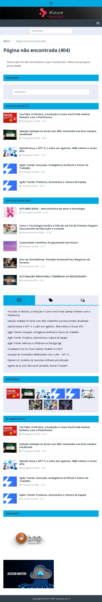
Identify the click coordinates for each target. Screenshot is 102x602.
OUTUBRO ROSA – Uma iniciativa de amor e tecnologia (52, 208)
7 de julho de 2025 (30, 186)
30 (47, 212)
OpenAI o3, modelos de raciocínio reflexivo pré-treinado (38, 360)
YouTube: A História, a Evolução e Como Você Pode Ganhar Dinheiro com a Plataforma (54, 116)
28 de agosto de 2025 (31, 121)
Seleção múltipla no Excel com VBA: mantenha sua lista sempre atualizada (57, 133)
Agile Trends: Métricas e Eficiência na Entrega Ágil (34, 343)
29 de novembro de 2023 (33, 232)
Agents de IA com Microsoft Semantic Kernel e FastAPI (38, 365)
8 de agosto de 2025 (30, 155)
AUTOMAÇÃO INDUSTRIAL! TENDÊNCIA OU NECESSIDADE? (53, 276)
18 (50, 232)
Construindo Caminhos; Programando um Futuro (48, 242)
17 (45, 246)
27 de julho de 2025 (30, 172)
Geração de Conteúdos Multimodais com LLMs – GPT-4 (38, 354)
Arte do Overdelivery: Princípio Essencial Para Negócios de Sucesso (54, 261)
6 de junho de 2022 (30, 246)
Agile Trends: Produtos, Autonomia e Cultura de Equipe (52, 182)
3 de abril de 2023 (29, 280)
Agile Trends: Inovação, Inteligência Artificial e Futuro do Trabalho (53, 166)
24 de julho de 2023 (30, 266)
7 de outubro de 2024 (31, 212)
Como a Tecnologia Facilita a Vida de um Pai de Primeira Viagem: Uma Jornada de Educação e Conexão (58, 227)
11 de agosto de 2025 (31, 138)
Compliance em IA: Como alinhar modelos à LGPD (35, 348)
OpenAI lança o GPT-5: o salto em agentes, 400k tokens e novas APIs (58, 149)
